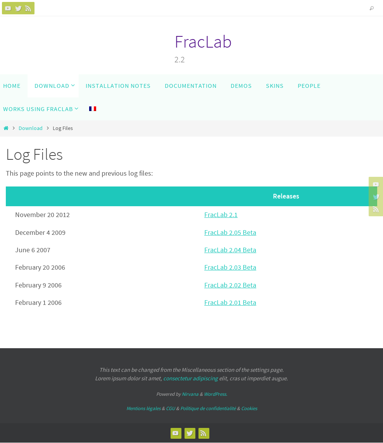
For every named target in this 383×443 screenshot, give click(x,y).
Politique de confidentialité (208, 408)
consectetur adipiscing (190, 378)
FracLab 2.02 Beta (230, 285)
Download (31, 128)
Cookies (249, 408)
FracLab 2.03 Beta (230, 267)
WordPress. (215, 394)
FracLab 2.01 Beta (230, 302)
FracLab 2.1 (221, 214)
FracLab (203, 41)
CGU (170, 408)
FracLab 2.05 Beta (230, 232)
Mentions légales (143, 408)
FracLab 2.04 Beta (230, 249)
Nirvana (190, 394)
